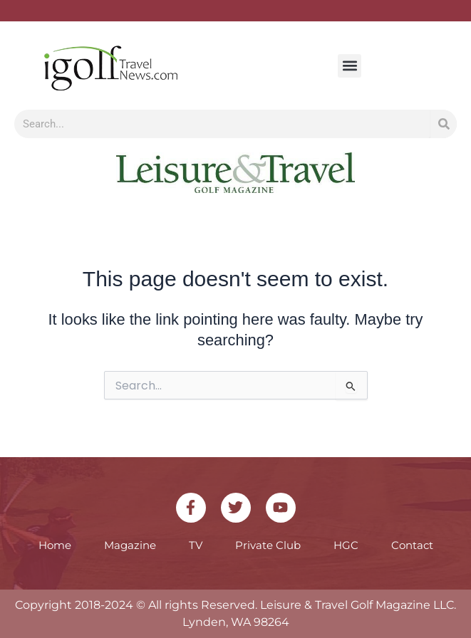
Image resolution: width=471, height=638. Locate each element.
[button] (349, 66)
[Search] (443, 124)
